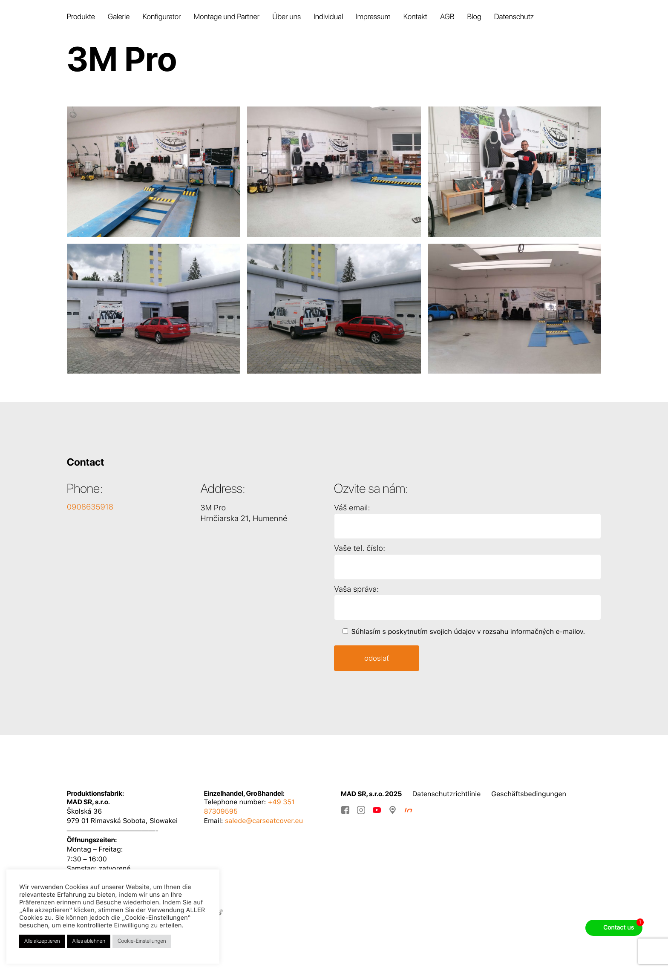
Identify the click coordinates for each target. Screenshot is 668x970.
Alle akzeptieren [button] (42, 941)
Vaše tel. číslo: (359, 548)
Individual (328, 16)
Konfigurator (161, 16)
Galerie (119, 16)
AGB (447, 16)
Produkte (81, 16)
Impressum (373, 16)
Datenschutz (514, 16)
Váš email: (352, 508)
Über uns (286, 16)
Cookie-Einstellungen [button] (142, 941)
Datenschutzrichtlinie (446, 794)
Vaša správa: (356, 589)
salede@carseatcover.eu (264, 821)
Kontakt (415, 16)
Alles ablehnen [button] (88, 941)
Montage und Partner (226, 16)
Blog (474, 16)
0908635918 (90, 507)
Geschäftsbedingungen (528, 794)
